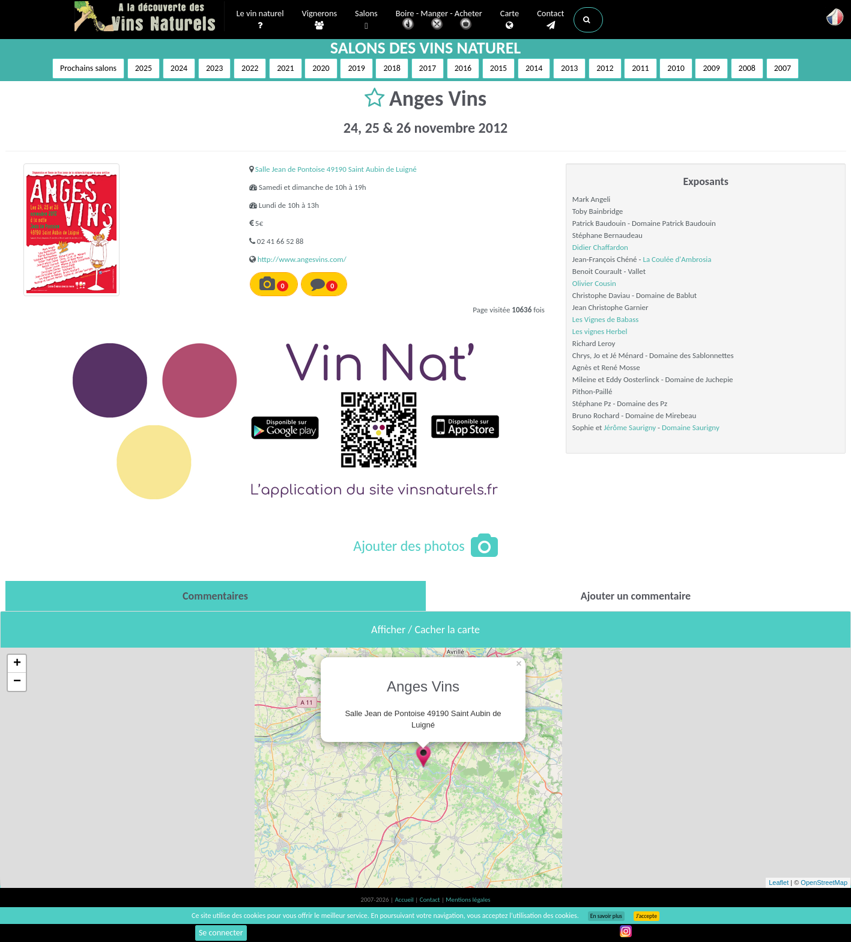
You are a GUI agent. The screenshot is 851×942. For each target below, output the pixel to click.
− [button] (17, 682)
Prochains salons (88, 68)
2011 (640, 68)
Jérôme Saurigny (630, 427)
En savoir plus (606, 916)
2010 (675, 68)
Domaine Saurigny (690, 427)
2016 (463, 68)
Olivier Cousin (594, 283)
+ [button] (17, 664)
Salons (366, 19)
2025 (143, 68)
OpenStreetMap (824, 882)
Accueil (405, 900)
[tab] (215, 596)
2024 (179, 68)
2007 (782, 68)
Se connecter (221, 933)
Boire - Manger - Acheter (439, 19)
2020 (320, 68)
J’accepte (646, 916)
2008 (747, 68)
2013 (569, 68)
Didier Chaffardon (600, 247)
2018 (391, 68)
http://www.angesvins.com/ (302, 259)
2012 (604, 68)
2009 (711, 68)
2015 (498, 68)
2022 (249, 68)
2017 (427, 68)
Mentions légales (468, 900)
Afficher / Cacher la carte (425, 629)
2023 (214, 68)
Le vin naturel (260, 18)
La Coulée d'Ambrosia (677, 259)
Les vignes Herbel (600, 331)
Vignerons (320, 18)
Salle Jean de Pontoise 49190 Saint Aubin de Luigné (336, 169)
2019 (356, 68)
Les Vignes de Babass (605, 319)
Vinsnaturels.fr (149, 16)
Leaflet (779, 882)
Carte (509, 18)
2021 (285, 68)
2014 (533, 68)
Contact (550, 18)
